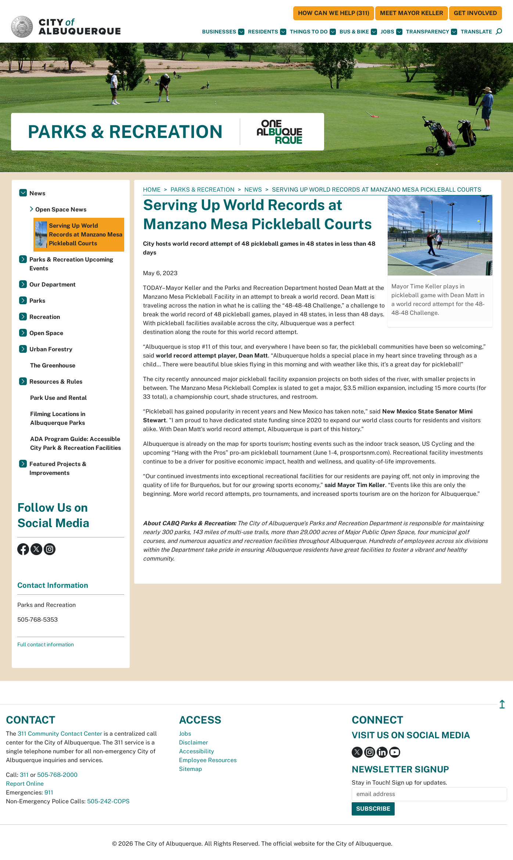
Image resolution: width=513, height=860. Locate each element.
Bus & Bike (358, 32)
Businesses (223, 32)
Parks (37, 300)
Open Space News (60, 209)
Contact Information (52, 585)
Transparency (431, 32)
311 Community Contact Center (60, 733)
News (253, 189)
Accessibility (196, 751)
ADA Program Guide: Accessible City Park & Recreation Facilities (75, 443)
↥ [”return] (502, 704)
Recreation (44, 316)
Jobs (391, 32)
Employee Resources (208, 760)
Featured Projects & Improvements (58, 468)
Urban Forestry (50, 349)
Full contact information (45, 644)
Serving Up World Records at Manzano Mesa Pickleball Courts (78, 234)
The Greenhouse (52, 365)
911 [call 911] (48, 792)
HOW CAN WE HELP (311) (333, 13)
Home (152, 189)
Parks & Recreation (202, 189)
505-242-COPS (108, 801)
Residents (267, 32)
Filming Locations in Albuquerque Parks (57, 418)
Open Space (46, 333)
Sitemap (190, 768)
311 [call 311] (24, 774)
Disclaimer (193, 742)
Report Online (25, 783)
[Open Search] (499, 31)
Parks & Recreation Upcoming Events (71, 264)
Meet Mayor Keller (411, 13)
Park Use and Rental (58, 397)
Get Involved (475, 13)
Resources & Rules (55, 381)
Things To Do (313, 32)
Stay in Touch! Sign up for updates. (399, 782)
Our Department (52, 284)
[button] (476, 32)
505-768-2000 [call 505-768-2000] (57, 774)
